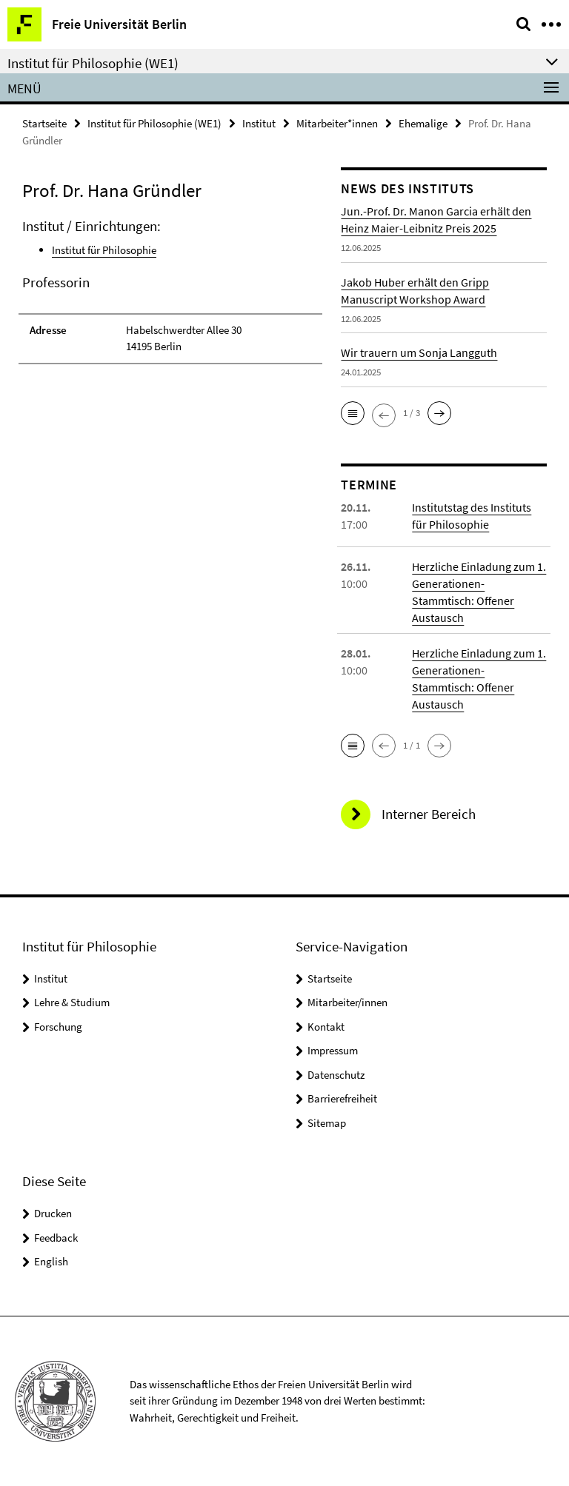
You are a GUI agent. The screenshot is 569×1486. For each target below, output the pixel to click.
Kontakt (326, 1027)
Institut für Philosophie (104, 250)
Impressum (332, 1050)
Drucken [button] (53, 1213)
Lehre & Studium (72, 1002)
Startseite (44, 123)
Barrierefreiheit (342, 1098)
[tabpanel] (170, 290)
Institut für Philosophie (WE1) (154, 123)
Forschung (58, 1027)
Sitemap (326, 1123)
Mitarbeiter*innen (337, 123)
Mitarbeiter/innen (347, 1002)
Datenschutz (336, 1075)
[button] (353, 413)
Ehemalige (423, 123)
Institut (259, 123)
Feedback (56, 1238)
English (51, 1261)
